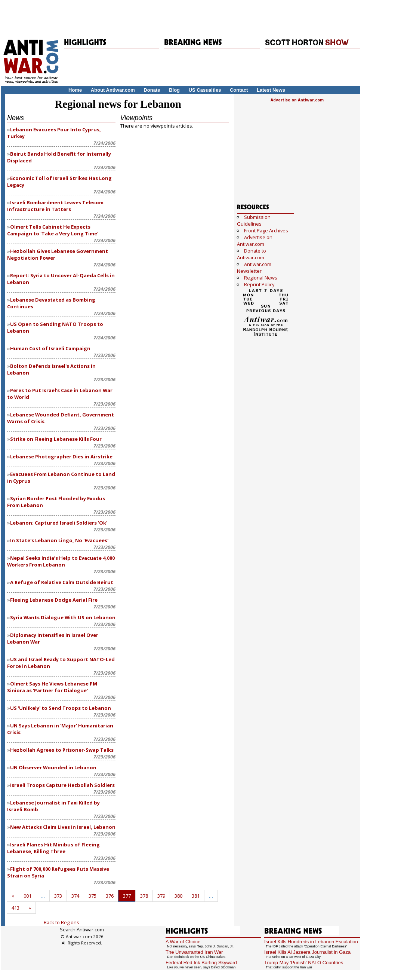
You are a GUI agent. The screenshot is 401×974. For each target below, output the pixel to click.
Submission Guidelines (254, 220)
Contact (239, 90)
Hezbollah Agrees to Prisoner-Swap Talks (62, 749)
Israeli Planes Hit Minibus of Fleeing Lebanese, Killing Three (53, 848)
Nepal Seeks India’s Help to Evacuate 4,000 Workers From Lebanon (61, 561)
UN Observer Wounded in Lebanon (53, 767)
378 (144, 895)
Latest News (271, 90)
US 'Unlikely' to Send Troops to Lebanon (60, 708)
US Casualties (205, 90)
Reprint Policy (259, 284)
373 (58, 895)
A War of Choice (183, 941)
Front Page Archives (266, 230)
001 (27, 895)
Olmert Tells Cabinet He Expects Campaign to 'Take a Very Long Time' (52, 230)
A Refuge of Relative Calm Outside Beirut (61, 582)
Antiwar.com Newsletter (254, 267)
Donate (152, 90)
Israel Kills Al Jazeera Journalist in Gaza (307, 952)
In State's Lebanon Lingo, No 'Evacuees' (59, 540)
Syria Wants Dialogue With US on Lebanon (62, 617)
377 (127, 895)
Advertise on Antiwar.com (297, 100)
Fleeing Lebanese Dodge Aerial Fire (54, 599)
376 (110, 895)
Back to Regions (61, 922)
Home (75, 90)
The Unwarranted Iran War (194, 952)
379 (161, 895)
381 (196, 895)
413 (15, 907)
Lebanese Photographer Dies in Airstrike (61, 456)
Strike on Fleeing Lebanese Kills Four (56, 439)
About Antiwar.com (113, 90)
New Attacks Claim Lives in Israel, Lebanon (62, 827)
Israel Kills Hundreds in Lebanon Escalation (311, 941)
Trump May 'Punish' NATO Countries (303, 962)
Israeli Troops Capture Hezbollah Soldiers (62, 785)
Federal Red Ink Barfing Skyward (201, 962)
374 (75, 895)
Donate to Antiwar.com (251, 254)
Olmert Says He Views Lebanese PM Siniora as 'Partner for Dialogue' (52, 687)
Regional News (260, 277)
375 (92, 895)
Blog (174, 90)
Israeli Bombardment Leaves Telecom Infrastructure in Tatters (55, 206)
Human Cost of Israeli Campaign (50, 348)
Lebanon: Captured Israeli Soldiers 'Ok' (58, 522)
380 (178, 895)
